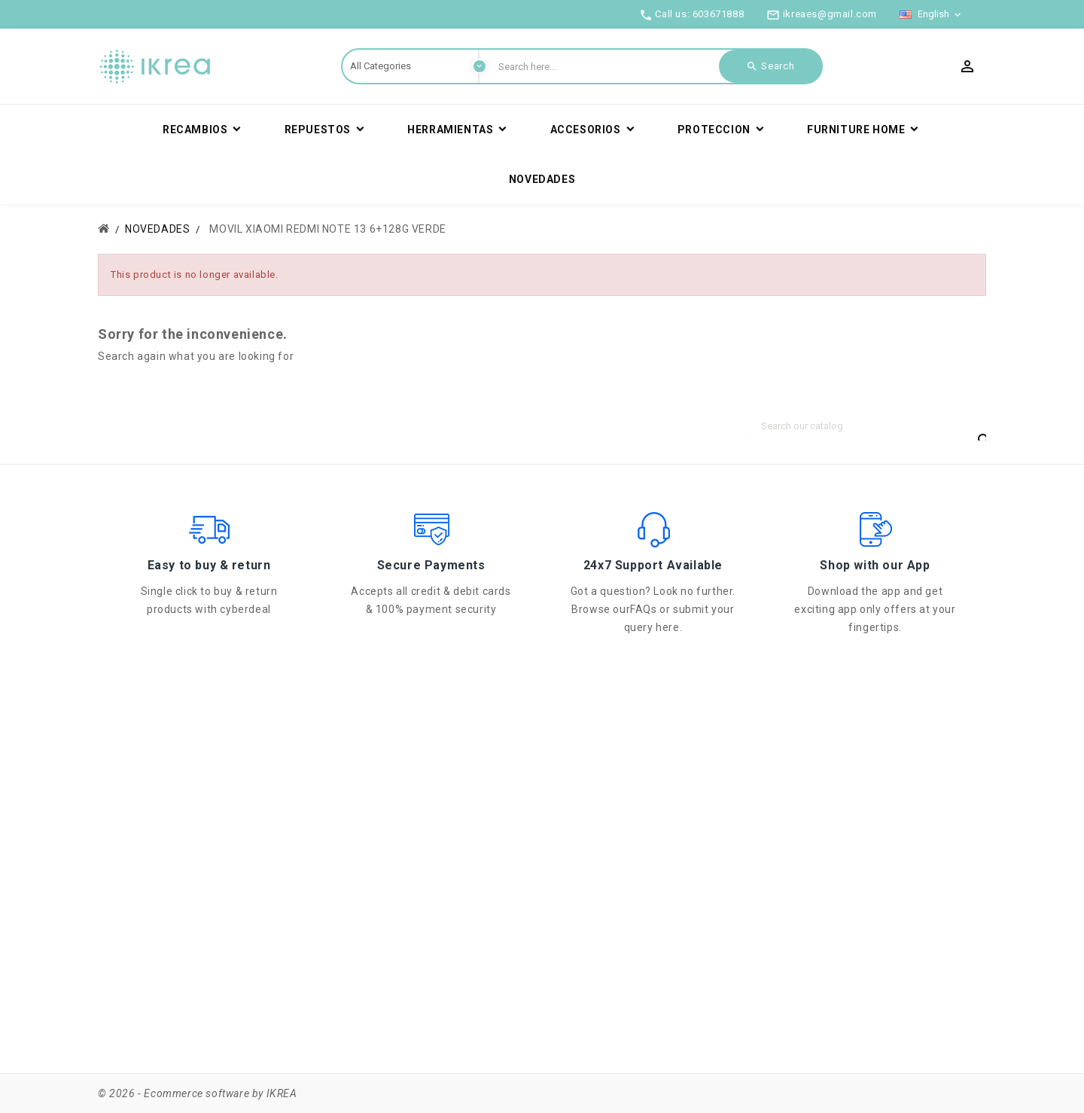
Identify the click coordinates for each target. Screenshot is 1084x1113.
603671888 (718, 14)
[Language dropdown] (932, 14)
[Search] (865, 426)
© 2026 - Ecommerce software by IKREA (197, 1093)
